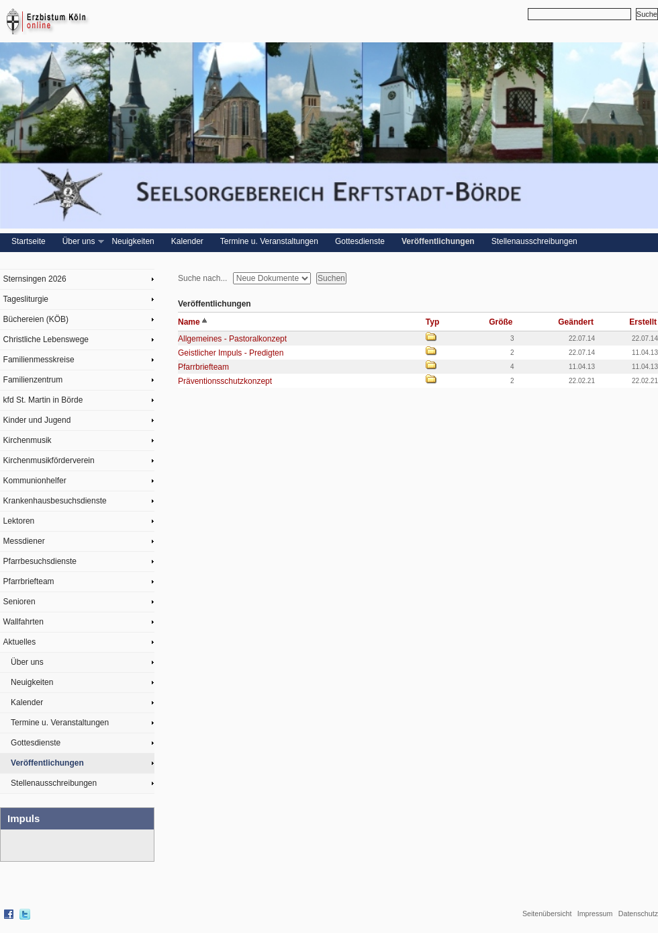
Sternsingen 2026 (34, 279)
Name (192, 322)
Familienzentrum (33, 379)
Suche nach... (202, 278)
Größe (500, 322)
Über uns (82, 242)
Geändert (576, 322)
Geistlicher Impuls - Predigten (230, 353)
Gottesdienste (360, 241)
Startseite (28, 241)
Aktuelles (19, 642)
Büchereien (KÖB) (35, 319)
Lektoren (19, 521)
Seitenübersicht (546, 913)
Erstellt (643, 322)
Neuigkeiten (132, 241)
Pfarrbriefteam (28, 581)
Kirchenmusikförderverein (49, 460)
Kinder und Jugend (37, 420)
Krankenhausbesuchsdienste (55, 500)
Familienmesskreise (39, 359)
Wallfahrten (23, 621)
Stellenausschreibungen (534, 241)
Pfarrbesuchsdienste (40, 561)
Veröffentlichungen (438, 241)
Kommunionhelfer (34, 480)
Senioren (19, 601)
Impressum (595, 913)
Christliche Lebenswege (46, 339)
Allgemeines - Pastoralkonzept (232, 338)
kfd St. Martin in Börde (43, 400)
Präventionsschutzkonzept (225, 381)
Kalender (187, 241)
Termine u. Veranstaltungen (269, 241)
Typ (432, 322)
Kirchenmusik (27, 440)
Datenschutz (638, 913)
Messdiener (24, 541)
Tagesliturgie (25, 299)
